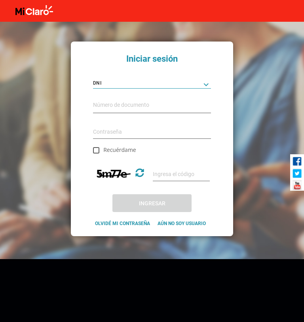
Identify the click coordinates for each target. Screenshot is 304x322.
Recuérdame (119, 149)
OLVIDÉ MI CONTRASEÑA (122, 223)
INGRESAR (152, 203)
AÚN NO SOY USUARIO (182, 223)
